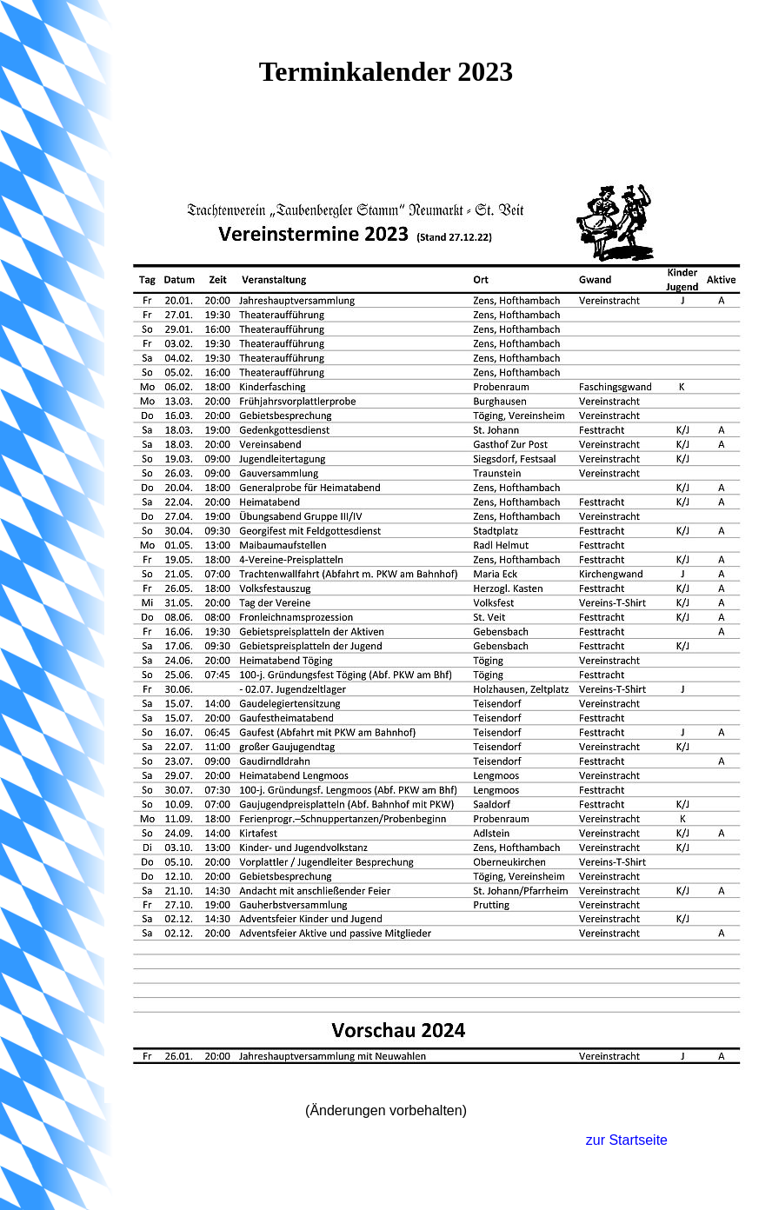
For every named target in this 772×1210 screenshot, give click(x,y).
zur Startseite (627, 1140)
